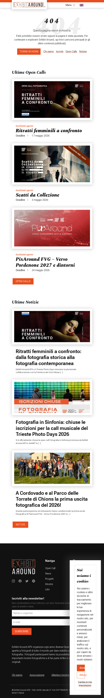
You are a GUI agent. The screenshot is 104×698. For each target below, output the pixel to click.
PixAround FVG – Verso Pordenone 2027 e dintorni (45, 262)
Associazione (37, 675)
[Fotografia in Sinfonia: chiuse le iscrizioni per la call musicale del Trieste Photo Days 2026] (52, 397)
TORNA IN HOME (28, 51)
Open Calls (71, 51)
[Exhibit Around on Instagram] (13, 581)
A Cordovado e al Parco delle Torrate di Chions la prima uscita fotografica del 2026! (52, 499)
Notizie (83, 51)
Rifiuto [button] (82, 675)
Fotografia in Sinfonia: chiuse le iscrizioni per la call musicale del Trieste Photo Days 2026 (52, 428)
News (48, 573)
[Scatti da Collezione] (52, 164)
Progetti (49, 578)
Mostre (49, 584)
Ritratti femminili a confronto (49, 131)
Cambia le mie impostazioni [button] (85, 684)
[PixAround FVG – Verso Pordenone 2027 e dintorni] (52, 228)
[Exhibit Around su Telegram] (33, 581)
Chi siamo (48, 51)
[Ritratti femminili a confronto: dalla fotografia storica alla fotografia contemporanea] (52, 326)
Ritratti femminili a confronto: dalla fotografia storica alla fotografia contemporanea (48, 357)
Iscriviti (59, 51)
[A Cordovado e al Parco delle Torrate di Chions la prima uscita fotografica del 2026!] (52, 468)
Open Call (50, 568)
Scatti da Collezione (37, 195)
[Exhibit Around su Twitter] (26, 581)
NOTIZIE (20, 524)
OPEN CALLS (23, 281)
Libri (47, 589)
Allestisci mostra (60, 675)
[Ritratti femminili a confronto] (52, 99)
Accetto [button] (82, 667)
